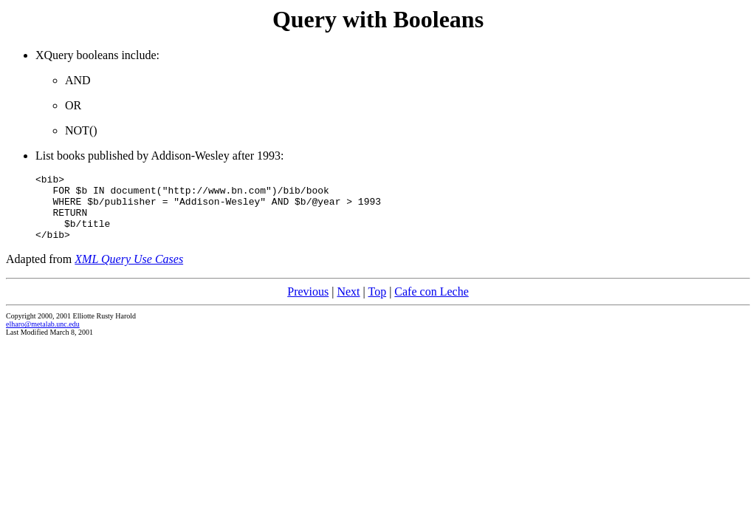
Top (377, 305)
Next (348, 305)
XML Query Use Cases (129, 272)
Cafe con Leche (431, 305)
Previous (308, 305)
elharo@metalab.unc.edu (43, 337)
